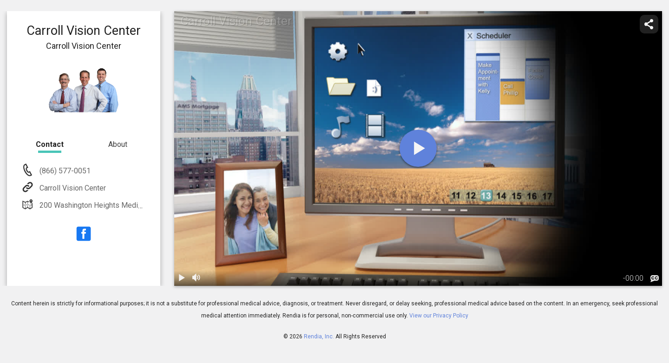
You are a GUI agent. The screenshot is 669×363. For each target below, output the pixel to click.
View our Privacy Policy (438, 315)
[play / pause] (181, 278)
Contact (50, 144)
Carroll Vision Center (72, 188)
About (117, 144)
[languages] (654, 278)
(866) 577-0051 (64, 170)
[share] (649, 24)
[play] (418, 148)
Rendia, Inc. (319, 336)
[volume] (196, 278)
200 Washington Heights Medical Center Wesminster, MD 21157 (143, 205)
